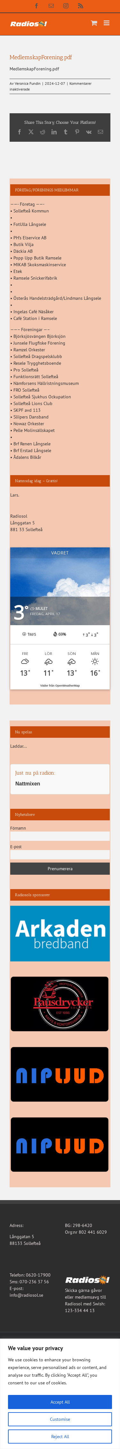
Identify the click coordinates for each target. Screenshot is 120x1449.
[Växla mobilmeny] (107, 23)
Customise (60, 1419)
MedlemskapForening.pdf (34, 69)
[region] (60, 1394)
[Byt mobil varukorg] (94, 23)
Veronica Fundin (28, 83)
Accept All (60, 1402)
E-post (15, 846)
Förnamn (18, 828)
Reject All (60, 1436)
